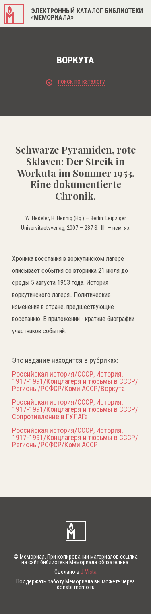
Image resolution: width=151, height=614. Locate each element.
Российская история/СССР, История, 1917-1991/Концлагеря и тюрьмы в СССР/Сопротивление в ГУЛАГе (75, 409)
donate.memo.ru (76, 587)
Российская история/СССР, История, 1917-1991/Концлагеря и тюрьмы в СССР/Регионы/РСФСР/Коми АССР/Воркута (75, 381)
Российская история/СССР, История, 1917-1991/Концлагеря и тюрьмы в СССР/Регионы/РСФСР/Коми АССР (75, 437)
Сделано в (75, 572)
